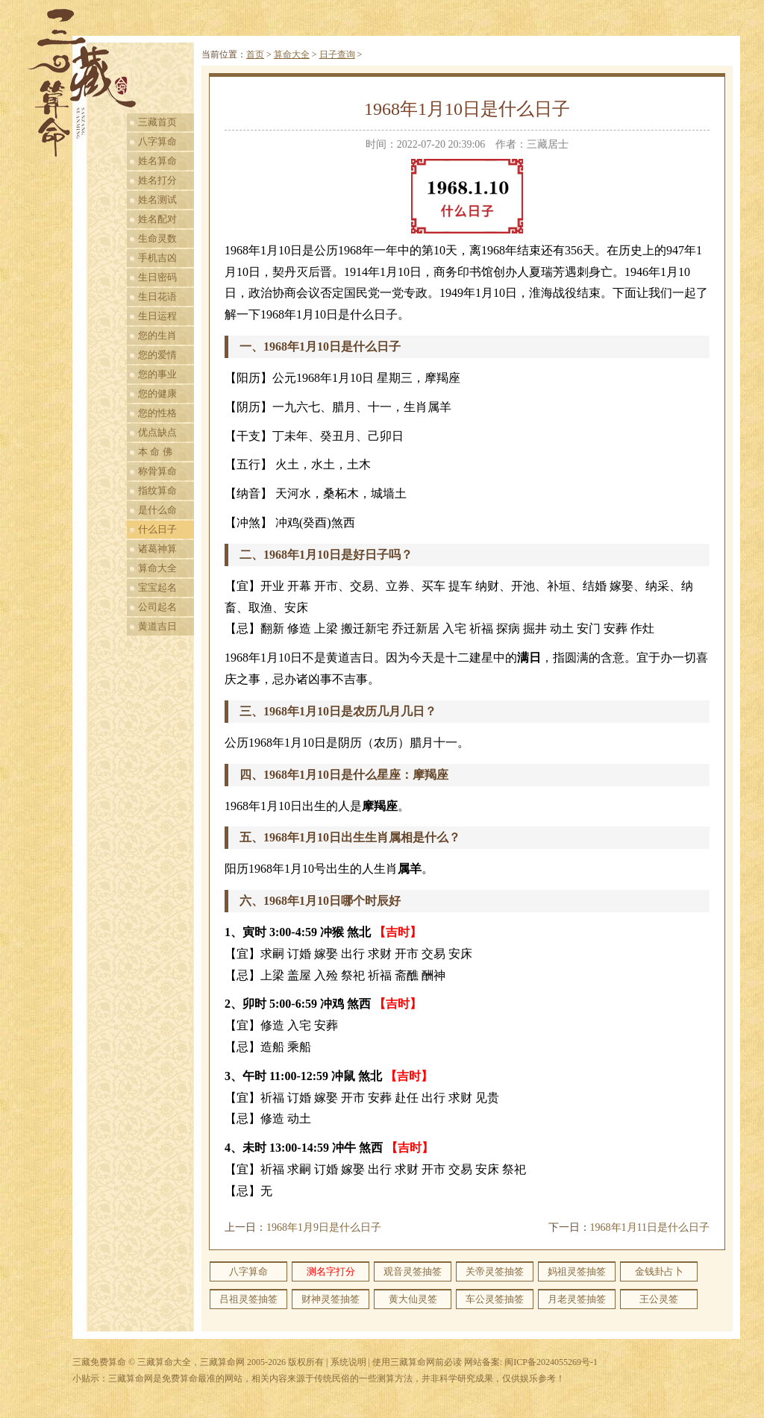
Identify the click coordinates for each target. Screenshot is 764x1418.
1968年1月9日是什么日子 (323, 1227)
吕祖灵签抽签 (248, 1299)
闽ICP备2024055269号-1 (551, 1362)
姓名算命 (157, 160)
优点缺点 (157, 432)
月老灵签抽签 (577, 1299)
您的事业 (157, 374)
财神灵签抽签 (330, 1299)
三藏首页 (157, 122)
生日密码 (157, 277)
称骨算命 (157, 471)
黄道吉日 (157, 626)
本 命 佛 (155, 451)
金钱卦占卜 (659, 1271)
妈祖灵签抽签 (577, 1271)
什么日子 (157, 529)
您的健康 (157, 393)
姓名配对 (157, 219)
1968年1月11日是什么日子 (650, 1227)
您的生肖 (157, 335)
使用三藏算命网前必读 (417, 1362)
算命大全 (157, 568)
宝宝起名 (157, 587)
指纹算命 (157, 490)
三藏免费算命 (99, 1362)
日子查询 (337, 54)
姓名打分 (157, 180)
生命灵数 (157, 238)
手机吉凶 (157, 257)
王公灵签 (658, 1299)
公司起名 (157, 606)
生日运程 (157, 315)
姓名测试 (157, 199)
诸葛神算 (157, 548)
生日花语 (157, 296)
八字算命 (157, 141)
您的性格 (157, 412)
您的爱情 (157, 354)
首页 (255, 54)
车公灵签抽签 (495, 1299)
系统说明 (348, 1362)
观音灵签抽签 (412, 1271)
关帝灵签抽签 (495, 1271)
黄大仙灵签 (413, 1299)
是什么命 (157, 509)
